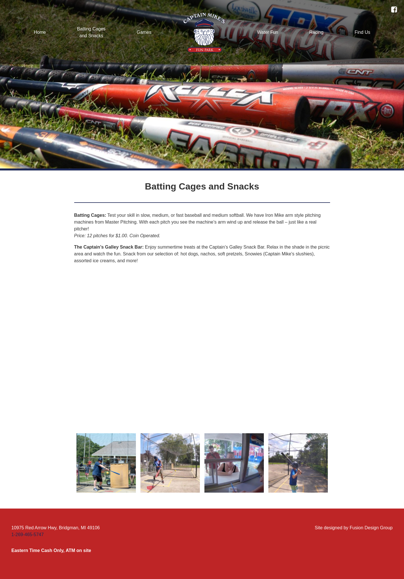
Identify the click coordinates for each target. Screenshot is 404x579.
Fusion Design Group (371, 527)
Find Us (362, 32)
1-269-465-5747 (27, 534)
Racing (316, 32)
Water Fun (267, 32)
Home (40, 32)
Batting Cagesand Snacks (91, 32)
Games (144, 32)
